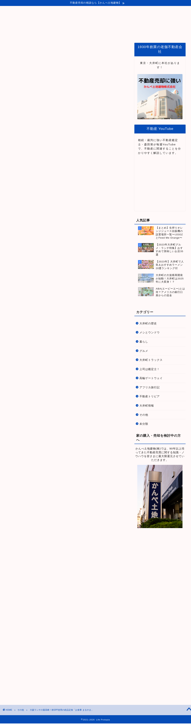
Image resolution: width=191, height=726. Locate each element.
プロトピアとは (89, 33)
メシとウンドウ (149, 332)
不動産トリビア (149, 396)
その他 (10, 48)
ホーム (67, 33)
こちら (34, 99)
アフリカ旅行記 (149, 387)
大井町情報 (146, 405)
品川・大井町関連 (117, 33)
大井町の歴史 (148, 323)
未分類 (143, 423)
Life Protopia (95, 17)
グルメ (143, 350)
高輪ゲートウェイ (151, 378)
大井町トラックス (151, 359)
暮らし (143, 341)
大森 (11, 553)
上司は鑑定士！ (149, 369)
